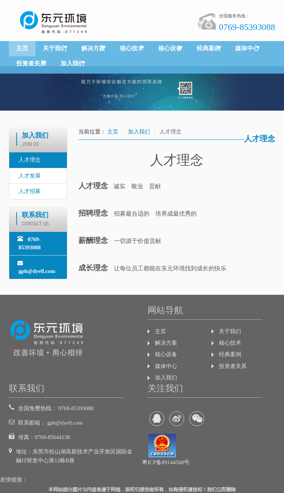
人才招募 (29, 191)
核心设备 (170, 48)
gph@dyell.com (36, 267)
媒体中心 (247, 48)
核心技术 (131, 48)
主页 (22, 48)
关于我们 (55, 48)
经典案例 (208, 48)
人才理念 (29, 160)
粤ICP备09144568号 (165, 462)
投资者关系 (31, 63)
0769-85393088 (29, 243)
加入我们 (72, 63)
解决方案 (93, 48)
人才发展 (29, 176)
